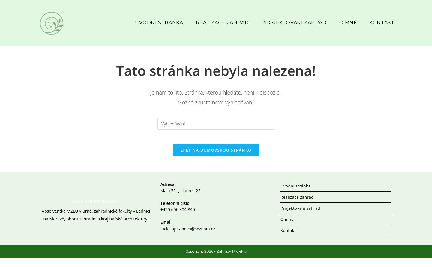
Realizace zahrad (297, 206)
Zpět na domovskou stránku (216, 159)
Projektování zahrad (300, 217)
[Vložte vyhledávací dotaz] (216, 129)
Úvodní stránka (295, 195)
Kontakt (288, 239)
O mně (287, 228)
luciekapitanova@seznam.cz (187, 238)
